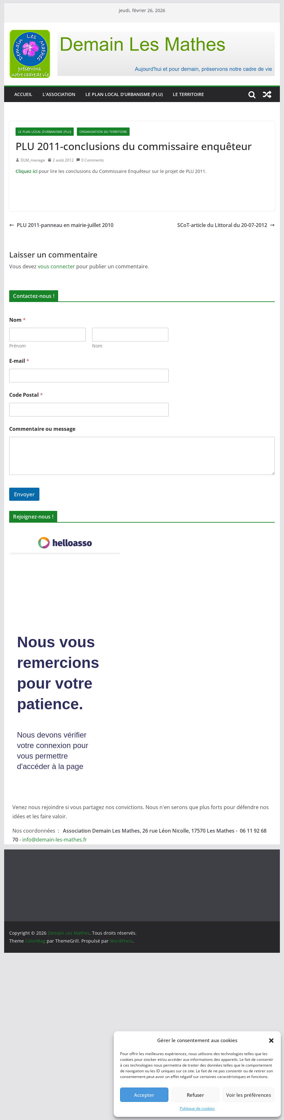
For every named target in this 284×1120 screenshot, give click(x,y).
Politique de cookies (197, 1108)
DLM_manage (33, 160)
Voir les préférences (248, 1095)
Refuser (195, 1095)
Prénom (17, 345)
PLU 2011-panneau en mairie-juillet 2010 (61, 225)
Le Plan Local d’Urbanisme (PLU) (124, 94)
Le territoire (188, 94)
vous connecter (56, 266)
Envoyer (24, 494)
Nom (97, 345)
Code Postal (26, 395)
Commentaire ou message (42, 429)
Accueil (23, 94)
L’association (59, 94)
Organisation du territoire (103, 131)
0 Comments (90, 160)
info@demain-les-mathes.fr (54, 839)
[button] (271, 1040)
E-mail (19, 361)
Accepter (144, 1095)
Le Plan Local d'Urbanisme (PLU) (44, 131)
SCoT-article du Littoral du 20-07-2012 (226, 225)
